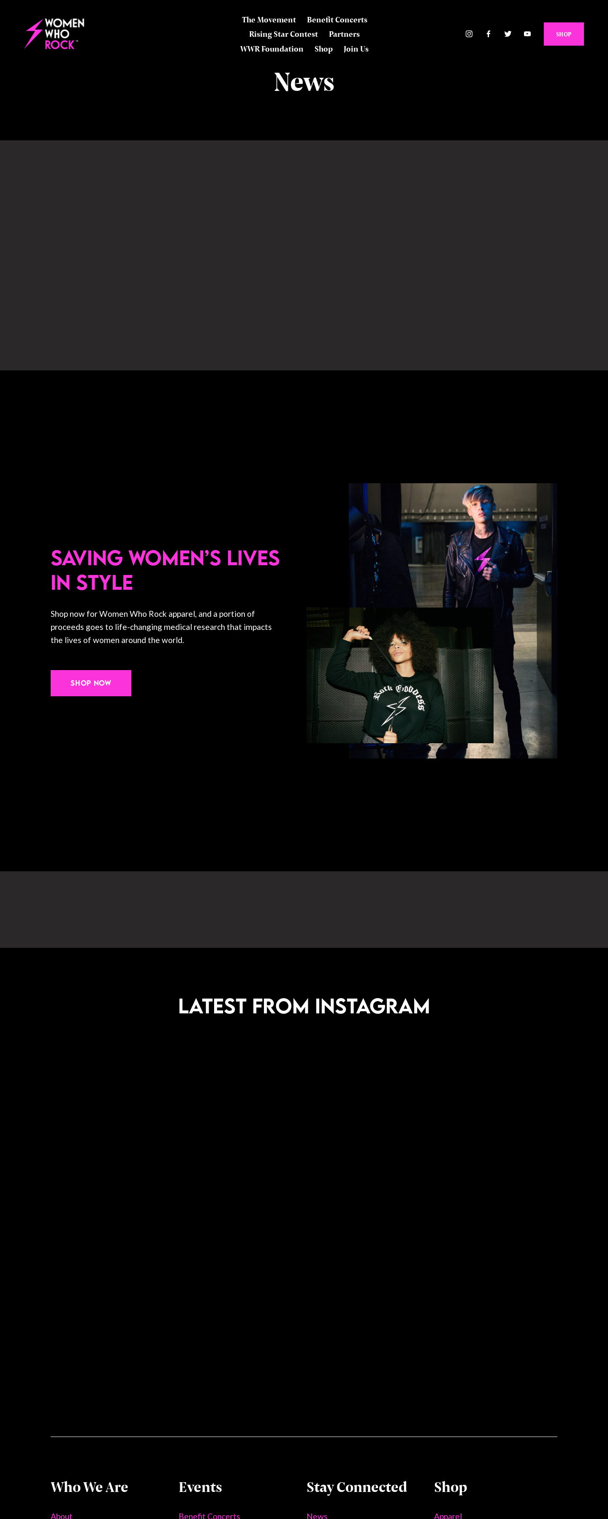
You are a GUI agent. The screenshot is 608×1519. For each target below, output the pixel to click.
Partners (344, 33)
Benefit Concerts (337, 19)
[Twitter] (508, 34)
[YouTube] (527, 34)
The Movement (269, 19)
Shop (324, 48)
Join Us (356, 48)
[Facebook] (488, 34)
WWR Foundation (272, 48)
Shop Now (91, 683)
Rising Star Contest (283, 33)
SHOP (563, 34)
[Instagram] (469, 34)
